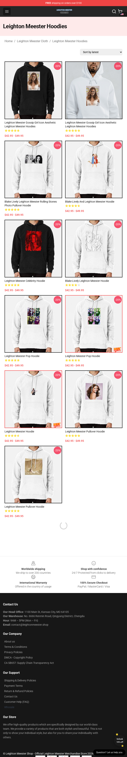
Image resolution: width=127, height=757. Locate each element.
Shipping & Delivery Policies (20, 680)
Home (9, 41)
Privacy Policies (13, 652)
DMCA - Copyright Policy (18, 657)
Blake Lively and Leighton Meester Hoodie (89, 201)
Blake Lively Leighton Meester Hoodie (87, 280)
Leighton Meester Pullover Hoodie (85, 431)
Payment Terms (13, 685)
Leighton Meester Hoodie (19, 431)
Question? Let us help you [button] (109, 752)
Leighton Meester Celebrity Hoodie (25, 280)
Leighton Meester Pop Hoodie (22, 356)
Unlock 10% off (120, 740)
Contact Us (10, 696)
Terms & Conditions (15, 646)
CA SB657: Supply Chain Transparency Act (29, 662)
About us (9, 641)
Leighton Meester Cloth (32, 41)
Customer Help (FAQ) (16, 701)
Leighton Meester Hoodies (69, 41)
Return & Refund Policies (18, 691)
